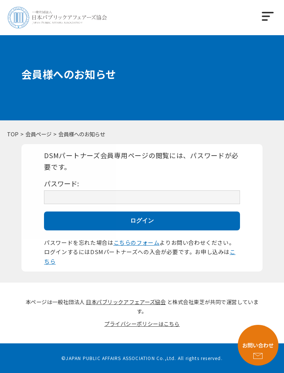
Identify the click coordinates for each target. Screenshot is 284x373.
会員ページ (38, 134)
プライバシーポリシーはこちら (142, 323)
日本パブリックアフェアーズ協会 (126, 302)
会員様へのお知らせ (81, 134)
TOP (12, 134)
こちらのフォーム (137, 242)
